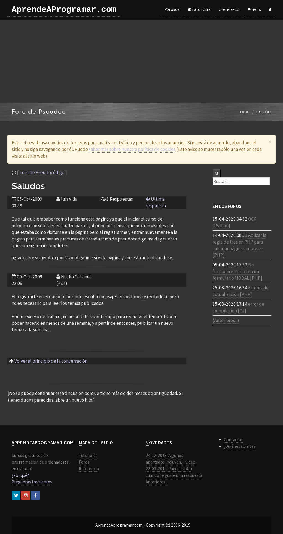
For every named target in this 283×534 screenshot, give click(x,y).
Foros (172, 9)
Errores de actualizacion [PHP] (241, 291)
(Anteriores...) (226, 320)
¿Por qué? (20, 475)
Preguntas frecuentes (32, 482)
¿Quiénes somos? (239, 446)
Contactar (233, 439)
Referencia (229, 9)
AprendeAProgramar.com (64, 9)
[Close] (269, 142)
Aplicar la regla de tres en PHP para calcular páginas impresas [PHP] (239, 245)
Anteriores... (157, 482)
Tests (254, 9)
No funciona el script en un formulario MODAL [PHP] (237, 271)
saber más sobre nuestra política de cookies (132, 149)
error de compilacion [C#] (238, 307)
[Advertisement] (141, 61)
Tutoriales (199, 9)
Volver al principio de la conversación (50, 361)
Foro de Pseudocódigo (42, 172)
